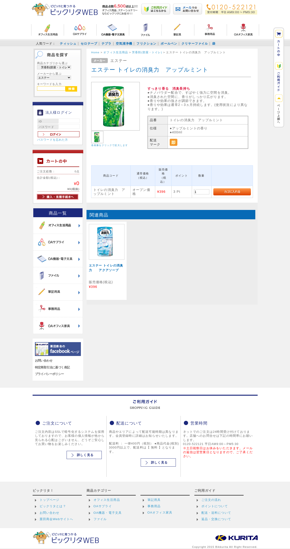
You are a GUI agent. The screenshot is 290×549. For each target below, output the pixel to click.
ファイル (100, 519)
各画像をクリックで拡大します (109, 145)
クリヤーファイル (194, 43)
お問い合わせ (44, 360)
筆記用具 (154, 500)
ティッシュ (68, 43)
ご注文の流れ (211, 500)
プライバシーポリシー (49, 374)
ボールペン (169, 43)
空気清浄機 (124, 43)
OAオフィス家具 (160, 512)
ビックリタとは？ (53, 506)
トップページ (50, 500)
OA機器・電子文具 (108, 512)
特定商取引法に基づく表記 (52, 367)
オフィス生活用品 (107, 500)
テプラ (106, 43)
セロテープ (89, 43)
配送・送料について (216, 512)
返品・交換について (216, 519)
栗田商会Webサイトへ (56, 519)
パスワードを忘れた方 (52, 139)
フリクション (146, 43)
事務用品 (154, 506)
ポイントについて (214, 506)
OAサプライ (103, 506)
